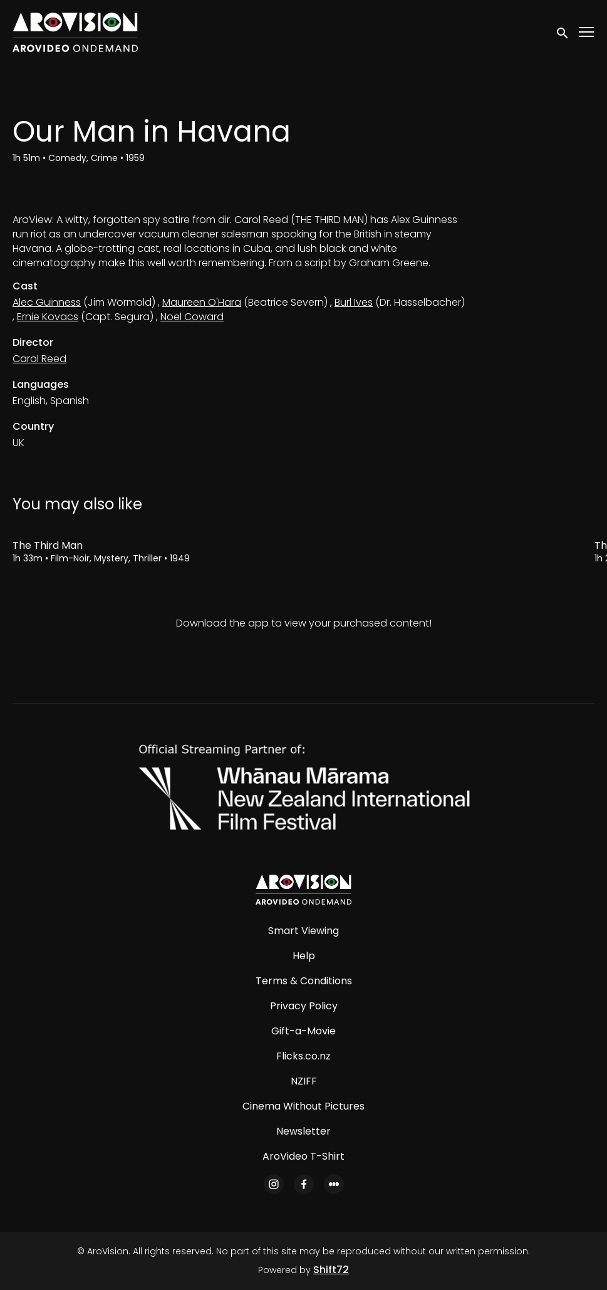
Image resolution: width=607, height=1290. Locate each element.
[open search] (563, 32)
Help (304, 956)
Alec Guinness (47, 302)
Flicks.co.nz (303, 1056)
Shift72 (331, 1269)
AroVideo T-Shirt (303, 1156)
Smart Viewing (303, 930)
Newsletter (303, 1131)
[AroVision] (303, 890)
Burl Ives (354, 302)
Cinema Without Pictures (303, 1106)
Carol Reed (39, 358)
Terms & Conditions (304, 981)
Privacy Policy (304, 1006)
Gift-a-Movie (303, 1031)
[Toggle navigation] (586, 32)
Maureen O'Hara (201, 302)
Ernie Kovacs (47, 316)
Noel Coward (192, 316)
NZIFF (304, 1081)
